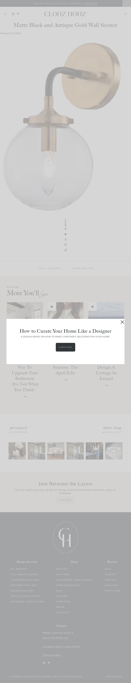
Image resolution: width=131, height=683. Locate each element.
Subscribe (65, 347)
